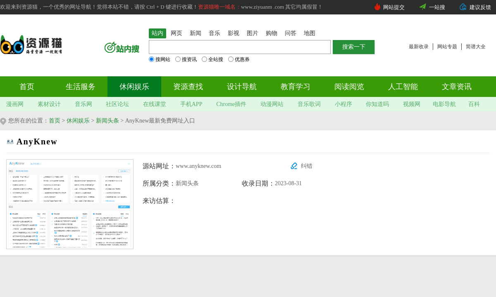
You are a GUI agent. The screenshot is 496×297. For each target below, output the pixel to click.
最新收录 (419, 47)
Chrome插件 (231, 104)
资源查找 (188, 86)
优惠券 (239, 59)
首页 (26, 86)
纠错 (306, 166)
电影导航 (444, 104)
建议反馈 (480, 7)
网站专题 (447, 47)
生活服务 (80, 86)
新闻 (195, 33)
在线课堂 (154, 104)
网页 (176, 33)
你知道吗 (377, 104)
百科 (474, 104)
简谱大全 (476, 47)
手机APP (191, 104)
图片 (252, 33)
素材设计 (49, 104)
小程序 (343, 104)
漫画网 (15, 104)
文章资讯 (457, 86)
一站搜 (437, 7)
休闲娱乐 (134, 86)
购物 (271, 33)
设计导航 (242, 86)
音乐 (214, 33)
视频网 (411, 104)
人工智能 (403, 86)
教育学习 (295, 86)
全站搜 (212, 59)
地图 (309, 33)
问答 (290, 33)
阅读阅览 (349, 86)
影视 (233, 33)
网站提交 (394, 7)
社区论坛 (117, 104)
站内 (157, 33)
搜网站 (159, 59)
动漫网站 (272, 104)
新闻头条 (107, 121)
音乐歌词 (309, 104)
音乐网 (83, 104)
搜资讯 (186, 59)
